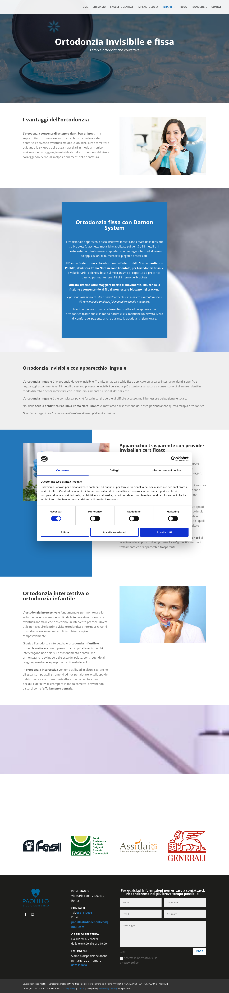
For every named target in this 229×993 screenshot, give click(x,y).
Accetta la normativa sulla (138, 960)
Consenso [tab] (62, 470)
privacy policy (129, 963)
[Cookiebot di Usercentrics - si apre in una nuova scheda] (173, 459)
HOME (84, 7)
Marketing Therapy (108, 988)
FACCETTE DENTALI (121, 7)
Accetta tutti (164, 532)
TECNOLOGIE (199, 7)
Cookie (81, 988)
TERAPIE (167, 7)
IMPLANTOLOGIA (148, 7)
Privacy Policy (69, 988)
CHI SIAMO (99, 7)
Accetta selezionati (114, 532)
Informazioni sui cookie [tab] (166, 470)
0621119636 (84, 913)
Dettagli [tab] (114, 470)
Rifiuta (65, 532)
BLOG (183, 7)
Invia (199, 951)
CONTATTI (217, 7)
